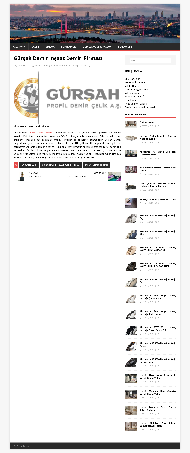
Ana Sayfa (19, 46)
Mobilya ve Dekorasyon (97, 46)
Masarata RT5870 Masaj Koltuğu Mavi (158, 233)
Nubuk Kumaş (147, 122)
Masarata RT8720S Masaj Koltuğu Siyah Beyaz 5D (158, 329)
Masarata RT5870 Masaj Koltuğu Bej (158, 217)
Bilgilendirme (52, 65)
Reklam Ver (125, 46)
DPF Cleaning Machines (137, 89)
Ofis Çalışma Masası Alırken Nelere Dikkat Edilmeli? (158, 185)
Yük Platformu (132, 85)
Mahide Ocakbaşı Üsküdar (138, 96)
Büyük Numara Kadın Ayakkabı (140, 107)
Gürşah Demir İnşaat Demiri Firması (61, 165)
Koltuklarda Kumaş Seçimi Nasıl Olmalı (158, 169)
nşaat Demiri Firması (42, 132)
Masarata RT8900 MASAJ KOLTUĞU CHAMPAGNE (158, 249)
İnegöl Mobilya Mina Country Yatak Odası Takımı (158, 392)
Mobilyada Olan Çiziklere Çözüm (158, 199)
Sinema (50, 46)
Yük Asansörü (132, 92)
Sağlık (35, 46)
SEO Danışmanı (133, 78)
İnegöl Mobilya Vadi (135, 82)
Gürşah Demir (29, 165)
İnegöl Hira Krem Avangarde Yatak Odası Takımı (158, 376)
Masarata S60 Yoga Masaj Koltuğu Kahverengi (158, 313)
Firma (62, 65)
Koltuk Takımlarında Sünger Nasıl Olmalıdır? (158, 137)
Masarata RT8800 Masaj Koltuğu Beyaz (158, 345)
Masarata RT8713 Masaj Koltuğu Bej (158, 281)
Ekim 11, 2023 (24, 65)
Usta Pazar (130, 100)
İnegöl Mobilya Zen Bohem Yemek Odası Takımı (158, 424)
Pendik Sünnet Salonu (136, 103)
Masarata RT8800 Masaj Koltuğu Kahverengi (158, 360)
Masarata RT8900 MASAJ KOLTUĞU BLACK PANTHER (158, 265)
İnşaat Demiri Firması (96, 165)
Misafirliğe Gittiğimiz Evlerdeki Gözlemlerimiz (158, 153)
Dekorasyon (68, 46)
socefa (38, 65)
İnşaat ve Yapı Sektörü (76, 65)
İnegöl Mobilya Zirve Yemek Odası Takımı (158, 408)
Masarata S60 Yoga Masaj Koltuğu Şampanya (158, 297)
